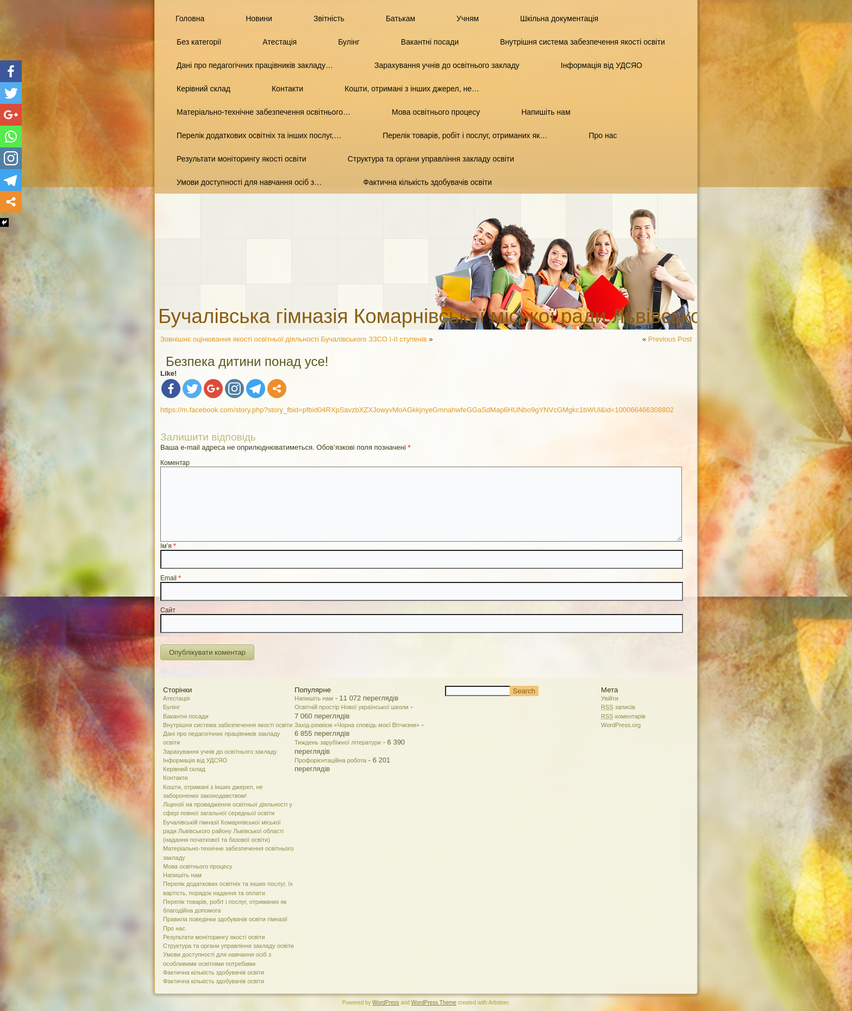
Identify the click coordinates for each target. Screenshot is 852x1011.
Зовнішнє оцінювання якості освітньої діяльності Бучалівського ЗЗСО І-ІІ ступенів (293, 339)
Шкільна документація (559, 18)
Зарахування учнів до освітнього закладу (446, 65)
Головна (190, 18)
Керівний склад (203, 88)
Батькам (400, 18)
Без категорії (199, 42)
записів (618, 707)
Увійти (609, 698)
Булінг (349, 42)
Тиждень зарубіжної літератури (338, 742)
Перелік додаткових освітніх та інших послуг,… (259, 135)
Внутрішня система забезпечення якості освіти (582, 42)
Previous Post (670, 339)
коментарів (623, 716)
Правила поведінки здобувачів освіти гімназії (225, 919)
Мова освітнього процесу (436, 112)
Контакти (287, 88)
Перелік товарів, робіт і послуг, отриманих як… (465, 135)
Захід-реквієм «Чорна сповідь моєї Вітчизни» (357, 725)
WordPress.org (621, 725)
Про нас (602, 135)
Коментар (175, 463)
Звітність (329, 18)
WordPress (385, 1003)
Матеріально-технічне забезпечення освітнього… (263, 112)
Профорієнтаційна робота (330, 760)
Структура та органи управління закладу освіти (431, 158)
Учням (467, 18)
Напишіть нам (545, 112)
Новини (259, 18)
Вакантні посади (430, 42)
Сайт (168, 610)
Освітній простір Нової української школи (352, 707)
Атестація (279, 42)
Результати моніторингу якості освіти (241, 158)
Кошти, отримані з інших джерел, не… (411, 88)
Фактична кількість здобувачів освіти (427, 182)
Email (170, 578)
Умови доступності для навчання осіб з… (249, 182)
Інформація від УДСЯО (601, 65)
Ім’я (168, 546)
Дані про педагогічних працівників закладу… (255, 65)
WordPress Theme (433, 1003)
